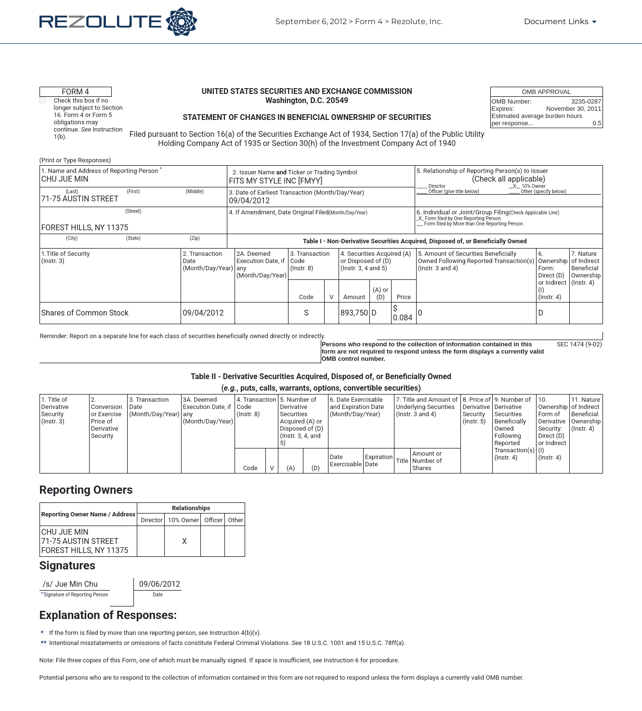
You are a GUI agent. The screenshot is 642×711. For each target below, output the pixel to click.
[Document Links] (562, 21)
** (42, 593)
